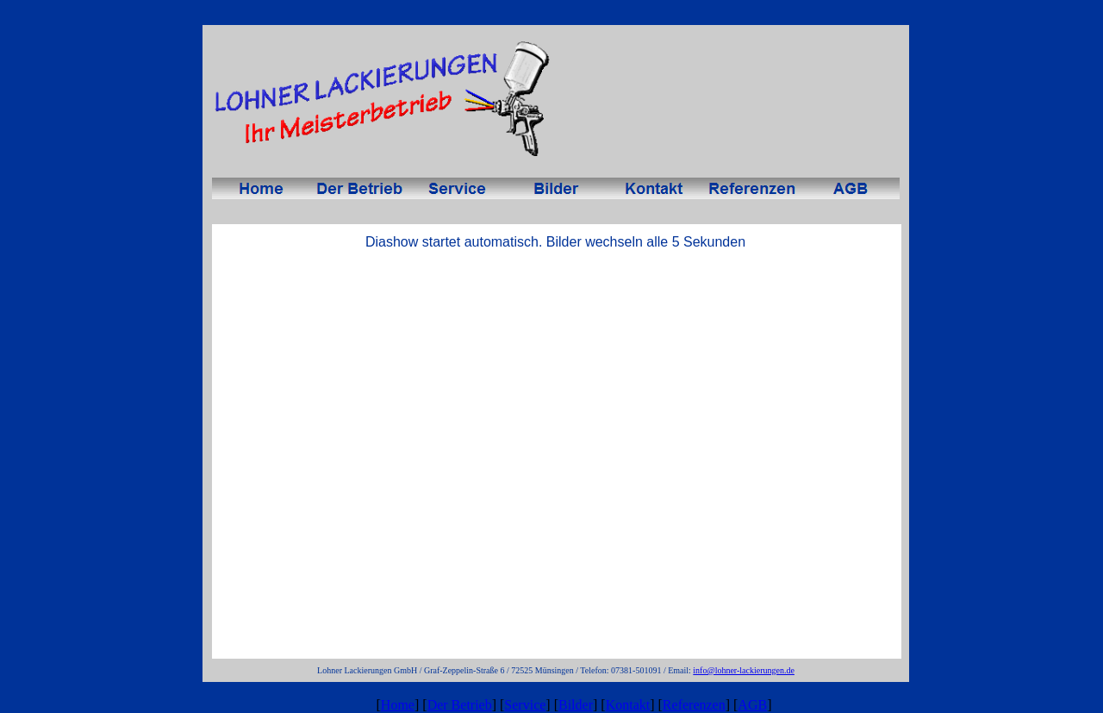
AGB (752, 704)
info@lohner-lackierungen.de (744, 670)
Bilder (575, 704)
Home (397, 704)
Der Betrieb (459, 704)
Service (524, 704)
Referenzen (694, 704)
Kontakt (628, 704)
